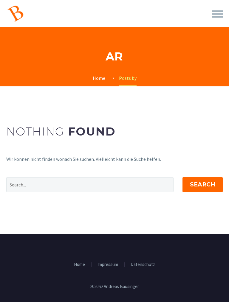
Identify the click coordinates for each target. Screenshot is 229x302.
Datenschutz (143, 264)
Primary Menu (217, 14)
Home (79, 264)
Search (202, 184)
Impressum (108, 264)
